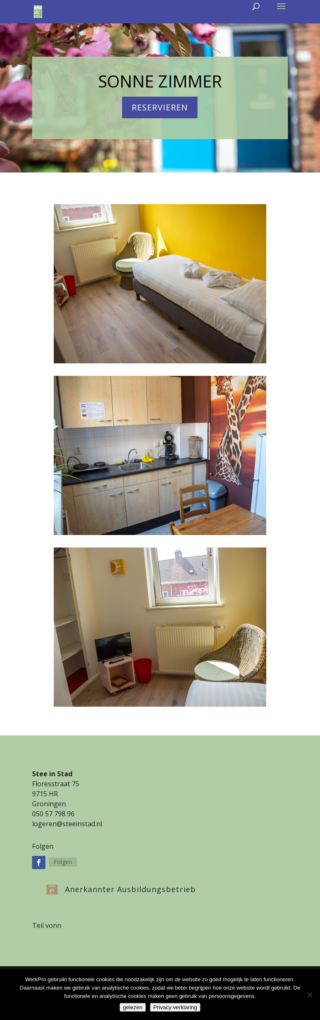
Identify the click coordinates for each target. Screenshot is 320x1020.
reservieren (160, 107)
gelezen (132, 1007)
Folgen (63, 862)
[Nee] (309, 994)
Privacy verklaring (175, 1007)
